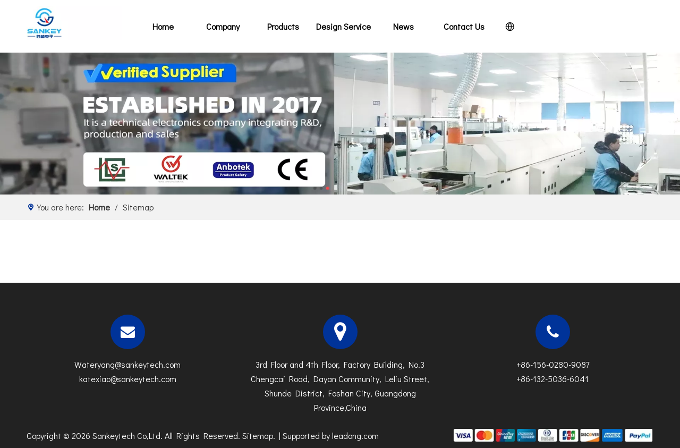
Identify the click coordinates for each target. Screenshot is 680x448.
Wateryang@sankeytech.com (127, 364)
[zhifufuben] (552, 434)
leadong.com (355, 435)
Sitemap (257, 435)
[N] (340, 124)
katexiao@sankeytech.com (127, 378)
